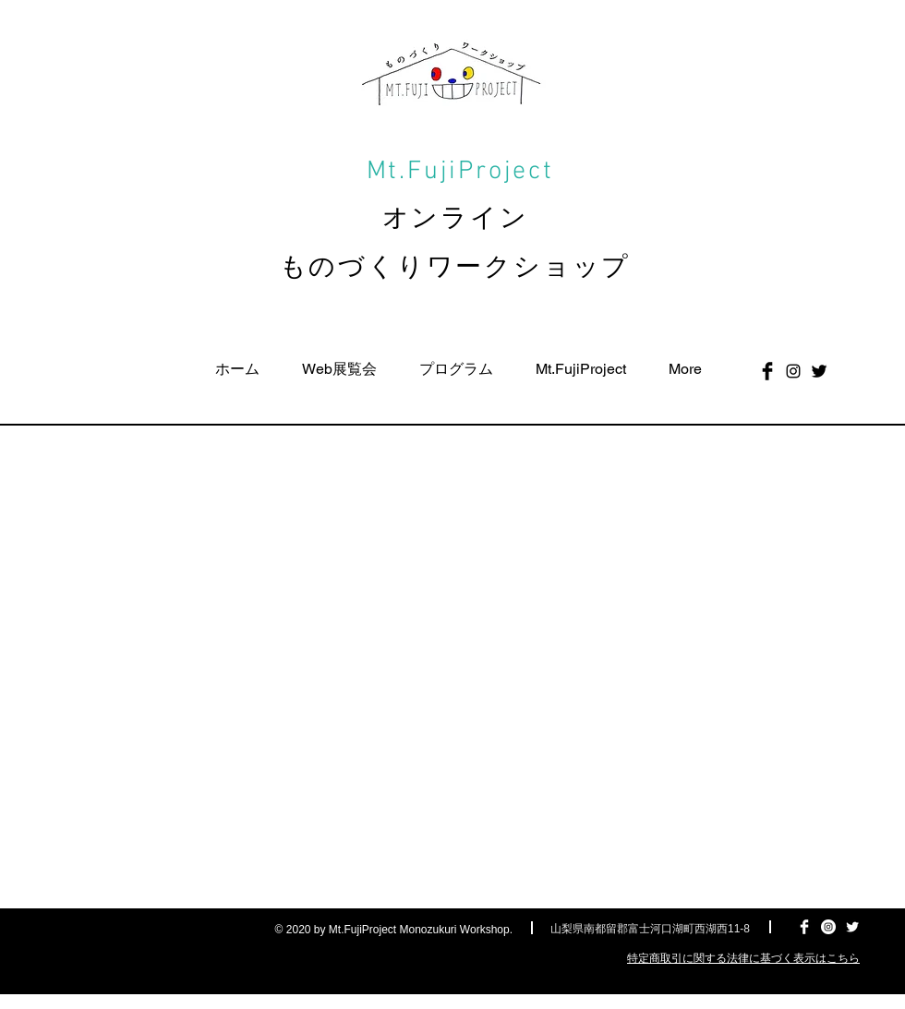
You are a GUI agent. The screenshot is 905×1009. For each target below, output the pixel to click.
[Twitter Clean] (852, 926)
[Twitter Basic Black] (819, 371)
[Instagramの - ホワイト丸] (828, 926)
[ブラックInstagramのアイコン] (793, 371)
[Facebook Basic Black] (767, 371)
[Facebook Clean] (804, 926)
